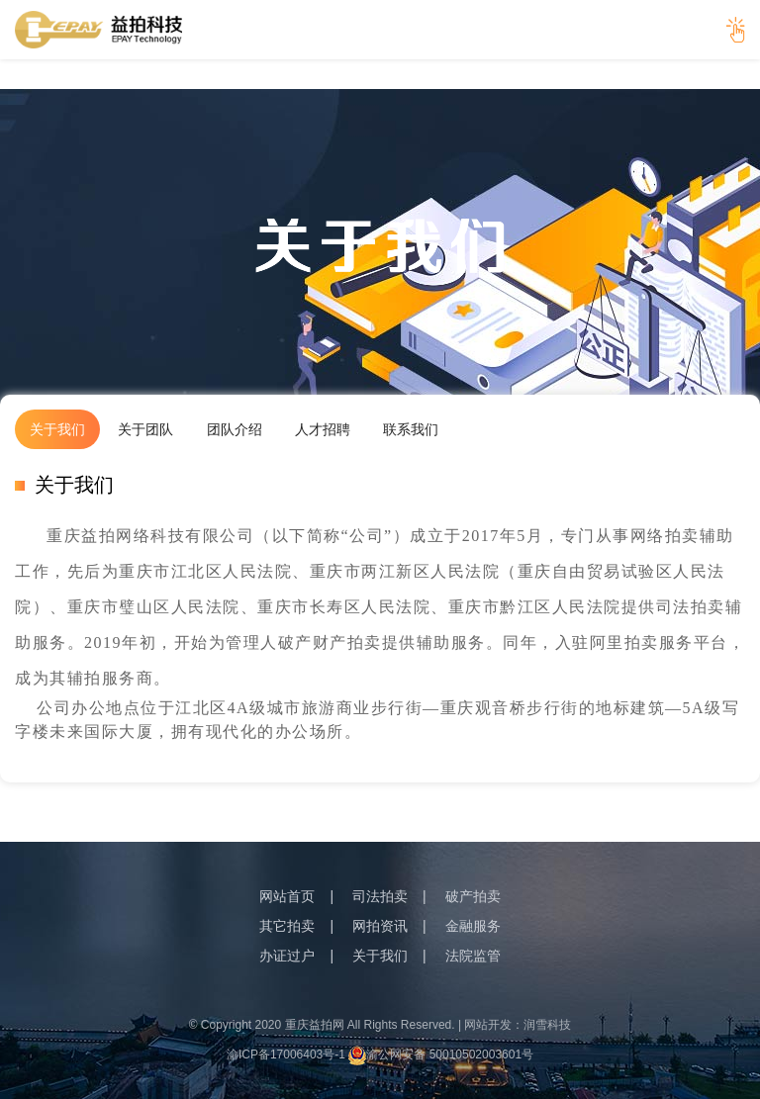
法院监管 (473, 955)
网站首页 (287, 896)
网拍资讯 (380, 926)
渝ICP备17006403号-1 (286, 1054)
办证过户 (287, 955)
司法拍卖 (380, 896)
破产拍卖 (473, 896)
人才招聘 (322, 429)
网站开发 (488, 1025)
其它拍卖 (287, 926)
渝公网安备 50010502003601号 (440, 1054)
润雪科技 (547, 1025)
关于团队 (145, 429)
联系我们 (410, 429)
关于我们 (57, 429)
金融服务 (473, 926)
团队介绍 (234, 429)
